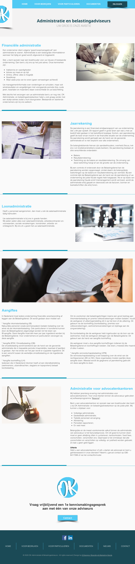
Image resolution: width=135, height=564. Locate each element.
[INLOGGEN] (117, 4)
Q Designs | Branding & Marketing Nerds (97, 555)
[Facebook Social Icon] (64, 537)
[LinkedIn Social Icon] (70, 537)
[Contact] (67, 518)
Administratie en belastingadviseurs (74, 21)
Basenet (95, 398)
